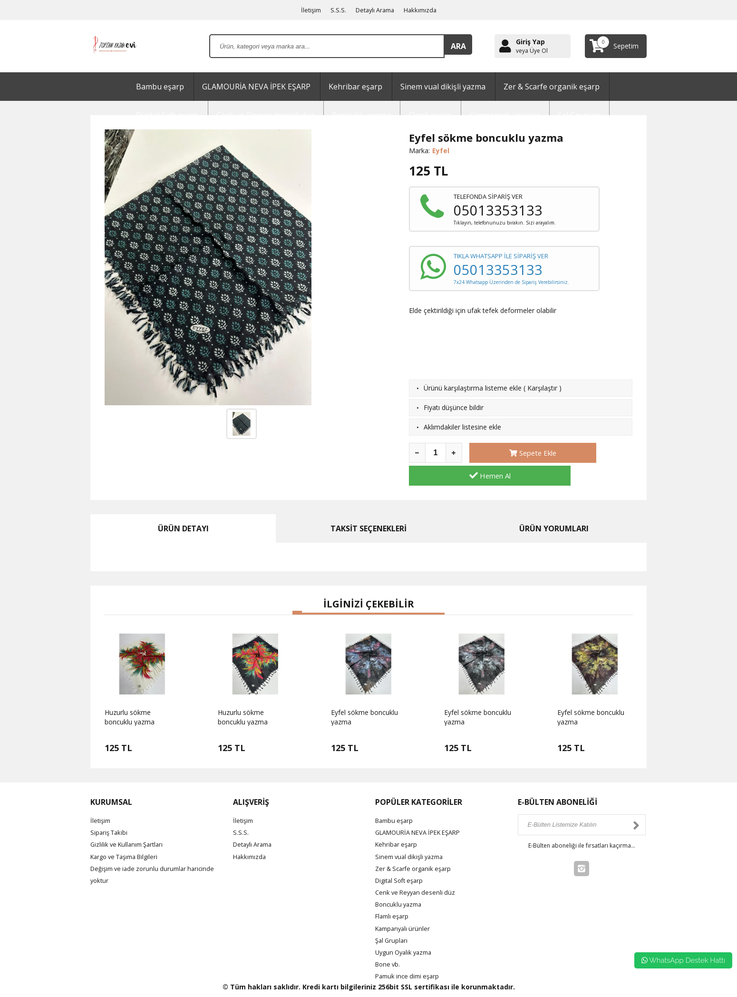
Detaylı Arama (375, 9)
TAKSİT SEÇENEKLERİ (368, 505)
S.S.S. (335, 9)
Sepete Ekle (508, 453)
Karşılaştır (542, 387)
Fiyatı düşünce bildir (454, 407)
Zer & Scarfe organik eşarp (552, 86)
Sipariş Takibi (110, 809)
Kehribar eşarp (355, 86)
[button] (297, 590)
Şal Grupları (392, 917)
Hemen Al (593, 453)
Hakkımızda (423, 9)
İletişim (307, 9)
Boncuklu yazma (400, 881)
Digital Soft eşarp (401, 857)
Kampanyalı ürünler (404, 905)
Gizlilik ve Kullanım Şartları (129, 821)
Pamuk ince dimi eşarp (410, 953)
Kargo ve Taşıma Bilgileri (128, 833)
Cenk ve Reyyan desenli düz (417, 869)
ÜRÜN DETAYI (183, 505)
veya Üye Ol (532, 51)
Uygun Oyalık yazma (406, 929)
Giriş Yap (530, 41)
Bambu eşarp (160, 86)
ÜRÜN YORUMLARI (554, 505)
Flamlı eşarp (393, 893)
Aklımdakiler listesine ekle (462, 426)
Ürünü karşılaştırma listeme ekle (473, 387)
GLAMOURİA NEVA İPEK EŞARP (256, 86)
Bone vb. (388, 941)
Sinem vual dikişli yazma (442, 86)
